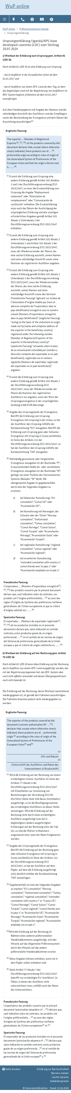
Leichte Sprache (60, 1077)
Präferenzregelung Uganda (34, 29)
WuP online (17, 6)
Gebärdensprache (59, 1081)
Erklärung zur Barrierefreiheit (53, 1069)
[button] (4, 19)
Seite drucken (11, 1069)
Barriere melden (60, 1073)
